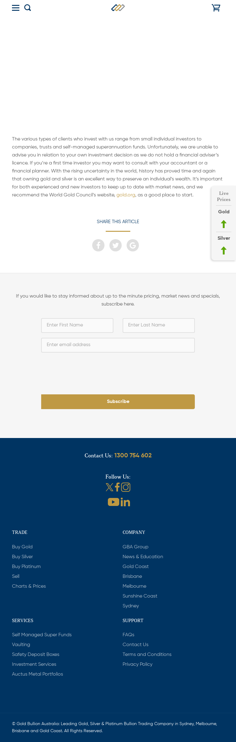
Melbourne (134, 586)
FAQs (128, 635)
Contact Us (135, 644)
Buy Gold (22, 547)
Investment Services (34, 664)
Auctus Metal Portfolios (37, 674)
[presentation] (118, 369)
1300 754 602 (133, 456)
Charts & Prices (29, 586)
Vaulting (21, 644)
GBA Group (135, 547)
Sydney (131, 606)
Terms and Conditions (147, 654)
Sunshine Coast (140, 596)
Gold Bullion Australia (118, 7)
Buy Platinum (26, 566)
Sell (15, 576)
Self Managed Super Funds (42, 635)
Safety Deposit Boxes (35, 654)
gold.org (125, 195)
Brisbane (132, 576)
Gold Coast (136, 566)
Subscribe (118, 401)
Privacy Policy (137, 664)
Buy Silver (22, 557)
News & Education (143, 557)
